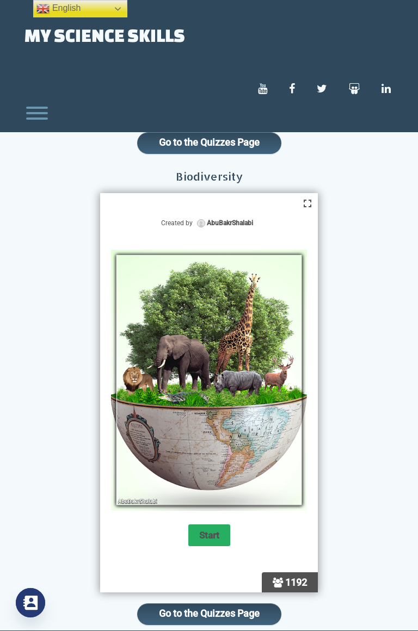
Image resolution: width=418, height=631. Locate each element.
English (58, 8)
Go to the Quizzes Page (209, 142)
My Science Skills (104, 34)
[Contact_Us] (30, 602)
